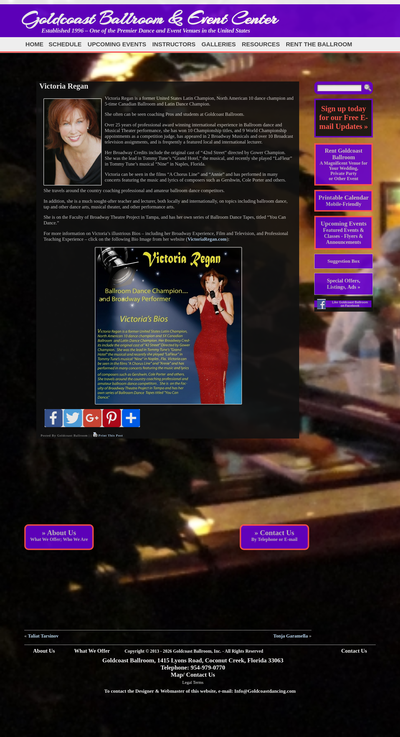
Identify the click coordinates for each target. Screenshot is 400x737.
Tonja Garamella (290, 636)
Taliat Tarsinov (43, 636)
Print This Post (110, 435)
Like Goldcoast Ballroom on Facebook (350, 303)
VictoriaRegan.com (207, 239)
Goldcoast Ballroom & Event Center (149, 18)
